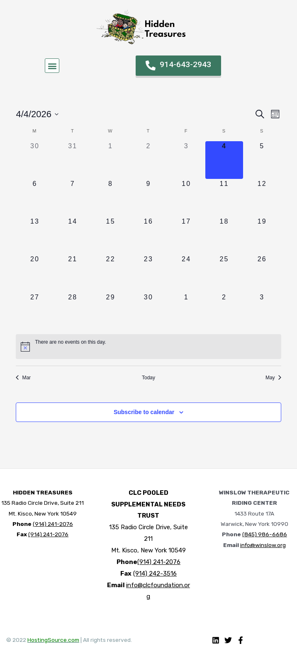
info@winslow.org (263, 544)
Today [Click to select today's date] (148, 377)
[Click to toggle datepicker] (38, 114)
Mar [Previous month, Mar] (24, 377)
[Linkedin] (215, 639)
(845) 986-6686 (264, 533)
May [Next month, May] (273, 377)
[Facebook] (240, 639)
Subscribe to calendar (144, 411)
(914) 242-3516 (155, 572)
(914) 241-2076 (53, 523)
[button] (52, 65)
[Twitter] (228, 639)
